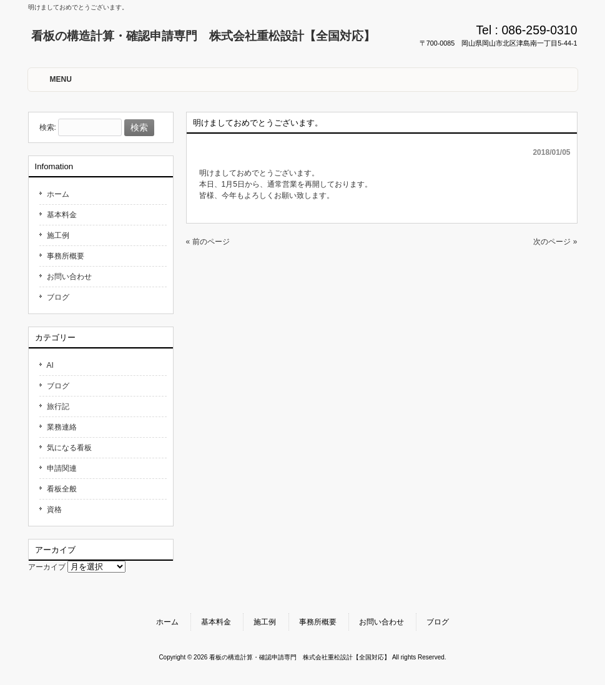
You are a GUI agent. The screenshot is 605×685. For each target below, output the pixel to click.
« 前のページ (208, 241)
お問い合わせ (69, 276)
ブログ (58, 297)
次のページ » (555, 241)
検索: (47, 128)
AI (50, 365)
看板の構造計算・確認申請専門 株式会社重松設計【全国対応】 (203, 35)
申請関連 (62, 468)
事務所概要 (65, 256)
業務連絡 (62, 427)
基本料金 (62, 214)
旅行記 (58, 406)
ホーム (58, 194)
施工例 (58, 235)
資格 (54, 509)
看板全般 (62, 489)
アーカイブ (47, 567)
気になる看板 (69, 447)
